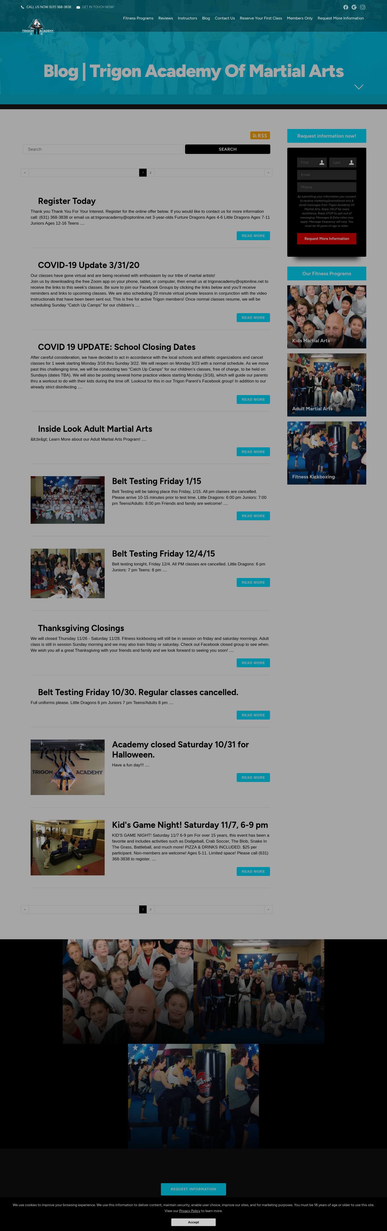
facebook (345, 7)
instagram (362, 7)
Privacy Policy (189, 1211)
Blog (206, 18)
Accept (193, 1222)
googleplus (354, 7)
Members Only (299, 18)
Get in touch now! (98, 7)
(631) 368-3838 (60, 7)
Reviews (165, 18)
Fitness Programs (138, 18)
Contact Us (225, 18)
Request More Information (340, 18)
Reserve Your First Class (261, 18)
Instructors (187, 18)
